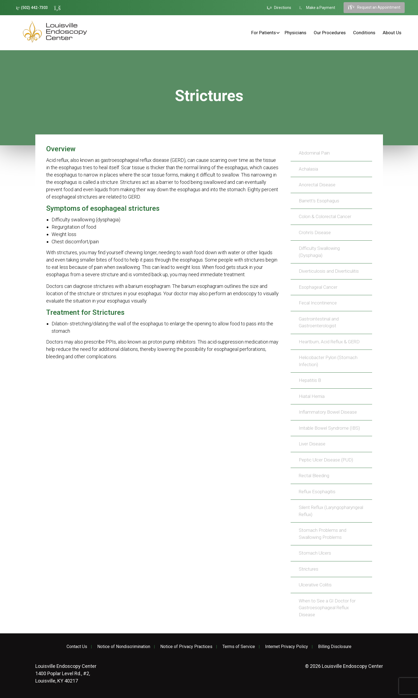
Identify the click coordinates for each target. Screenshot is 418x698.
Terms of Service (238, 646)
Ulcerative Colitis (315, 584)
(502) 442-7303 (32, 8)
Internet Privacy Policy (286, 646)
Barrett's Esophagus (319, 200)
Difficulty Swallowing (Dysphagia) (319, 252)
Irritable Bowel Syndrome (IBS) (329, 428)
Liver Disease (312, 444)
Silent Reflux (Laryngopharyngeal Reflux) (331, 511)
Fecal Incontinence (318, 303)
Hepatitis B (310, 380)
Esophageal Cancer (318, 287)
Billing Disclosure (334, 646)
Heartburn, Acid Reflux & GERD (329, 341)
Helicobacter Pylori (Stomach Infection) (328, 361)
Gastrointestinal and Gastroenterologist (319, 322)
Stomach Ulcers (315, 553)
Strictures (308, 569)
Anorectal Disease (317, 184)
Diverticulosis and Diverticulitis (329, 271)
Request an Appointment (374, 7)
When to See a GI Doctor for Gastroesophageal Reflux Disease (327, 607)
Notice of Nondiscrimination (123, 646)
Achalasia (308, 169)
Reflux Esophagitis (317, 491)
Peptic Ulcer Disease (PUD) (326, 460)
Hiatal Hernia (312, 396)
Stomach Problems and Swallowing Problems (322, 533)
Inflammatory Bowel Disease (328, 412)
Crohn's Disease (315, 232)
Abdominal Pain (314, 153)
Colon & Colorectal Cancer (325, 216)
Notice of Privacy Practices (186, 646)
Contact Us (77, 646)
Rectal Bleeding (314, 475)
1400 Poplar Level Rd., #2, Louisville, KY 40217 (65, 673)
